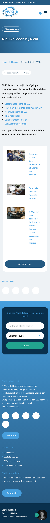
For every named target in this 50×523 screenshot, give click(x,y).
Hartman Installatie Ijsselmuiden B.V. (23, 108)
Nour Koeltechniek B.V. (16, 112)
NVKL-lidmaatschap (13, 465)
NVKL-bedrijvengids (12, 461)
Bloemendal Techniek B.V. (18, 104)
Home (4, 62)
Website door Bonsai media (14, 517)
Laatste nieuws (11, 457)
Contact (32, 2)
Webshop (20, 2)
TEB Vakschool (12, 116)
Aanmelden (12, 493)
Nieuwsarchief (25, 264)
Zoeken (25, 345)
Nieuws (14, 62)
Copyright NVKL (9, 510)
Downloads (7, 2)
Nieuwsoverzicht (12, 29)
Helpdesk (11, 435)
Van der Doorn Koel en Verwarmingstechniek (16, 121)
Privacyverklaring (9, 513)
